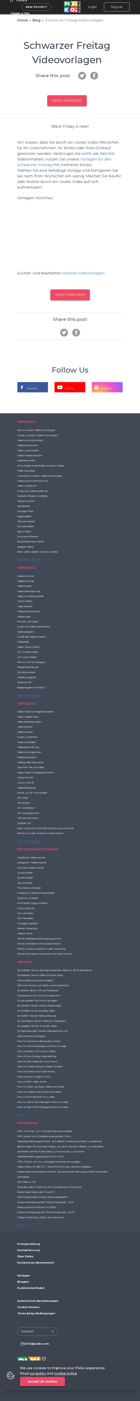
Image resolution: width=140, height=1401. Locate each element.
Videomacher (25, 933)
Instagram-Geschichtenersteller (36, 892)
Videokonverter (26, 460)
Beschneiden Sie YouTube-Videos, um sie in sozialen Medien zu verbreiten (60, 1146)
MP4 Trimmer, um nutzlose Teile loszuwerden (44, 1131)
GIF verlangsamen (28, 813)
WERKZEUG (26, 422)
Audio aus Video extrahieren (33, 626)
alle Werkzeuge (29, 560)
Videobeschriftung (28, 747)
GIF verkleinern (26, 807)
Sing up (117, 7)
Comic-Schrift (25, 782)
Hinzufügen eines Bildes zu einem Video (40, 465)
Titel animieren (26, 521)
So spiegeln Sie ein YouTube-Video (37, 1025)
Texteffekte (23, 506)
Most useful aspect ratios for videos (37, 551)
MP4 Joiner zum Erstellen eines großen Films (44, 1136)
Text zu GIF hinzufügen (31, 662)
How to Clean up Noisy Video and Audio (40, 1086)
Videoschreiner (25, 581)
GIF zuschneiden (27, 657)
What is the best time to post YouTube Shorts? (44, 953)
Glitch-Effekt (25, 601)
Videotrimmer (25, 576)
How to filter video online (32, 1081)
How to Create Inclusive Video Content (40, 1066)
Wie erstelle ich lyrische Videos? (35, 980)
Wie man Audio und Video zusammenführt (43, 985)
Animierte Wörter (27, 536)
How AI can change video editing (36, 1056)
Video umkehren (27, 485)
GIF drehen (23, 802)
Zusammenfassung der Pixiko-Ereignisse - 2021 (45, 1202)
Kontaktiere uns (28, 1250)
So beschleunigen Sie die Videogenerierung (42, 1030)
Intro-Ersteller (25, 913)
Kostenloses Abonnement (35, 1262)
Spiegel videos (25, 546)
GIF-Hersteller (25, 918)
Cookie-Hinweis (28, 1307)
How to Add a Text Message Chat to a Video (42, 1102)
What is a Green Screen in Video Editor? (40, 833)
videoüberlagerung (28, 591)
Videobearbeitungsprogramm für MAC (40, 1156)
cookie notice (65, 1373)
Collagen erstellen (27, 923)
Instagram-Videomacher (32, 862)
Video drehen (25, 606)
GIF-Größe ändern (28, 651)
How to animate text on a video (36, 1096)
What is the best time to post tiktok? (39, 943)
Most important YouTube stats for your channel (45, 828)
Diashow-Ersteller (27, 898)
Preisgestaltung (28, 1243)
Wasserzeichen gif (27, 667)
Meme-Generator (27, 928)
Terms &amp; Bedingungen (36, 1313)
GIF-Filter (22, 797)
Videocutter (24, 616)
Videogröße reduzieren (30, 762)
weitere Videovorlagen (83, 273)
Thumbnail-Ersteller (29, 887)
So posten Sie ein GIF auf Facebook (37, 990)
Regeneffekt (24, 516)
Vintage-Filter (25, 511)
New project (36, 7)
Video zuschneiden (28, 450)
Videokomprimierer (28, 611)
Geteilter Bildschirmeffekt (32, 495)
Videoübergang (26, 787)
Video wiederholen (28, 716)
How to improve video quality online (38, 1041)
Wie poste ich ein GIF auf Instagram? (39, 995)
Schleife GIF (24, 823)
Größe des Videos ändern (31, 636)
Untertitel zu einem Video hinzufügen (39, 475)
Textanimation (26, 500)
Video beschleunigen (29, 721)
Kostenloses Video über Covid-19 (36, 1192)
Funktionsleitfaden (31, 1288)
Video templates (67, 100)
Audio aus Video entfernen (32, 491)
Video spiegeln (25, 631)
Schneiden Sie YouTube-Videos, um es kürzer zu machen (50, 1151)
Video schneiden (26, 742)
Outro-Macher (26, 908)
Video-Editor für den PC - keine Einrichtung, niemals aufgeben (54, 1166)
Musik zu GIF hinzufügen (32, 792)
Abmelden (23, 1176)
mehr (21, 1115)
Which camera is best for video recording (41, 948)
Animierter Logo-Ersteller (32, 903)
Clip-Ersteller (25, 882)
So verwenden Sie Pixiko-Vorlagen (37, 1000)
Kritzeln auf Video (27, 621)
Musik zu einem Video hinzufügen (37, 435)
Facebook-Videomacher (31, 857)
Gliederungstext (26, 677)
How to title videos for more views (37, 1061)
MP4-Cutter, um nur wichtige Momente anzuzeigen (48, 1161)
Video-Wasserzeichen (29, 455)
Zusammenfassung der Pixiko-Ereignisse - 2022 (45, 1212)
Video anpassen (26, 470)
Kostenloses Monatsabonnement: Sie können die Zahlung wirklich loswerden (62, 1171)
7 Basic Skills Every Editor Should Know (40, 1217)
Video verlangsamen (29, 752)
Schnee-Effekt (25, 526)
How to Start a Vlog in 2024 (34, 1076)
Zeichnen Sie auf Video (30, 767)
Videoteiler (23, 641)
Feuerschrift (24, 682)
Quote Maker (25, 872)
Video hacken (25, 731)
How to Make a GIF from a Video (36, 1051)
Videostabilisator (27, 757)
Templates (20, 14)
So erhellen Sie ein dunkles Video (36, 1010)
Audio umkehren (27, 736)
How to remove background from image (41, 1046)
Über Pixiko (25, 1256)
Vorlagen (23, 1275)
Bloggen (23, 1281)
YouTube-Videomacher (30, 867)
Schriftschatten (26, 672)
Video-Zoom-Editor (28, 646)
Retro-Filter (24, 531)
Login (92, 7)
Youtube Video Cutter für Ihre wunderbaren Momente (49, 1187)
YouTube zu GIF (26, 1181)
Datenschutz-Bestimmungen (37, 1300)
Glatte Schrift (25, 777)
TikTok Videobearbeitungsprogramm (39, 938)
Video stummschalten (30, 440)
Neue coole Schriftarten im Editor (37, 1207)
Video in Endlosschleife (30, 596)
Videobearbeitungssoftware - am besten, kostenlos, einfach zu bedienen (59, 1141)
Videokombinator (27, 445)
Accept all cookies (42, 1381)
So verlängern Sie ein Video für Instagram (41, 1020)
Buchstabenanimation (30, 541)
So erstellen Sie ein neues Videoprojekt (39, 1005)
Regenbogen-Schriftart (31, 687)
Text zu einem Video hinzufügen (36, 430)
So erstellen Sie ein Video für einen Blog (40, 975)
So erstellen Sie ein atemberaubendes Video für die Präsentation (54, 970)
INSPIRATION (27, 1123)
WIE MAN (24, 962)
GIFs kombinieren (27, 818)
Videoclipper (24, 586)
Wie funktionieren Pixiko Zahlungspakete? (42, 1197)
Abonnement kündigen (31, 1036)
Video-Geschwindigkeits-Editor (35, 711)
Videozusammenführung (32, 480)
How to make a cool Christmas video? (39, 1091)
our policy (38, 1373)
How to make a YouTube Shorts (36, 1071)
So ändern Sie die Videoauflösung (36, 1015)
